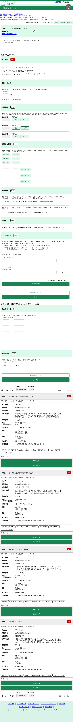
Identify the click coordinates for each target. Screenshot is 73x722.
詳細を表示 (36, 465)
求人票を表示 (36, 461)
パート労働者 (8, 212)
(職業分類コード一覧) (19, 151)
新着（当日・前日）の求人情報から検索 (16, 228)
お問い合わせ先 (37, 707)
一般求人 (6, 68)
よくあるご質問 (24, 707)
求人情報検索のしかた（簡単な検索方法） (11, 14)
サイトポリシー (33, 704)
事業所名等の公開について (9, 34)
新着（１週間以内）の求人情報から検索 (47, 228)
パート (28, 67)
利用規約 (62, 704)
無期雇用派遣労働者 (45, 202)
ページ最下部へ (69, 7)
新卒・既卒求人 (8, 71)
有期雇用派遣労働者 (29, 202)
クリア (25, 119)
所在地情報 (48, 707)
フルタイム (18, 67)
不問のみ (6, 99)
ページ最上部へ (69, 716)
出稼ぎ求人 (29, 71)
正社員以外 (15, 202)
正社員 (6, 202)
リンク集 (11, 704)
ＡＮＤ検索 (16, 254)
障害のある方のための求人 (12, 74)
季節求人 (20, 71)
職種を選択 (6, 154)
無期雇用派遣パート (39, 212)
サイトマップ (21, 704)
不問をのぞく (17, 99)
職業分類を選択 (25, 170)
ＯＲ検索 (6, 254)
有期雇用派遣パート (23, 212)
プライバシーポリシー (48, 704)
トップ (3, 5)
